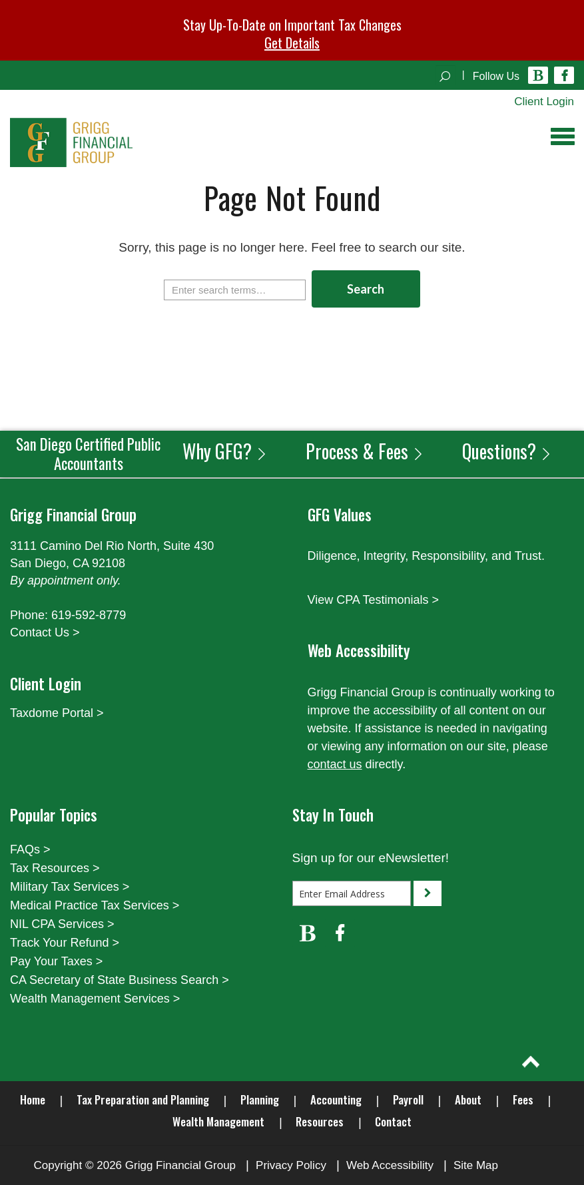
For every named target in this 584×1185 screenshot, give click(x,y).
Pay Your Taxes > (56, 961)
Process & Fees (365, 451)
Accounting (336, 1099)
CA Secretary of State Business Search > (119, 980)
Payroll (408, 1099)
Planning (259, 1099)
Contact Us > (45, 632)
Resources (320, 1121)
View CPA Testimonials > (373, 599)
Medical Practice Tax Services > (94, 905)
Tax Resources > (55, 868)
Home (32, 1099)
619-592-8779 (88, 615)
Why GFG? (225, 451)
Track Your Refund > (64, 942)
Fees (523, 1099)
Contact (393, 1121)
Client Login (544, 101)
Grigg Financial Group (180, 1165)
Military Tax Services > (69, 886)
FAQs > (30, 849)
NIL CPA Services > (62, 924)
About (468, 1099)
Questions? (507, 451)
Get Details (292, 43)
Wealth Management (218, 1121)
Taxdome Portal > (57, 713)
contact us (335, 764)
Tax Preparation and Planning (143, 1099)
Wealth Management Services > (95, 998)
